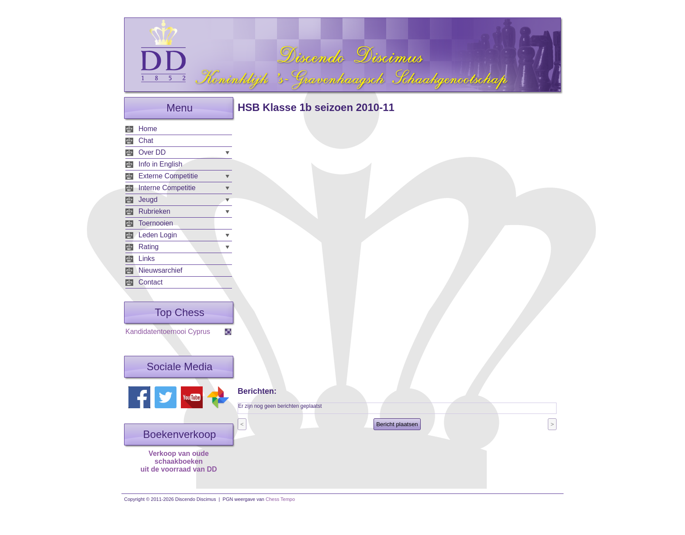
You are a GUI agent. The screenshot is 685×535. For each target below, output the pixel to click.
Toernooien (155, 223)
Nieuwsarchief (160, 270)
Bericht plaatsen (397, 424)
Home (147, 128)
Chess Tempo (280, 499)
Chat (145, 140)
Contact (150, 282)
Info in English (160, 164)
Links (146, 258)
